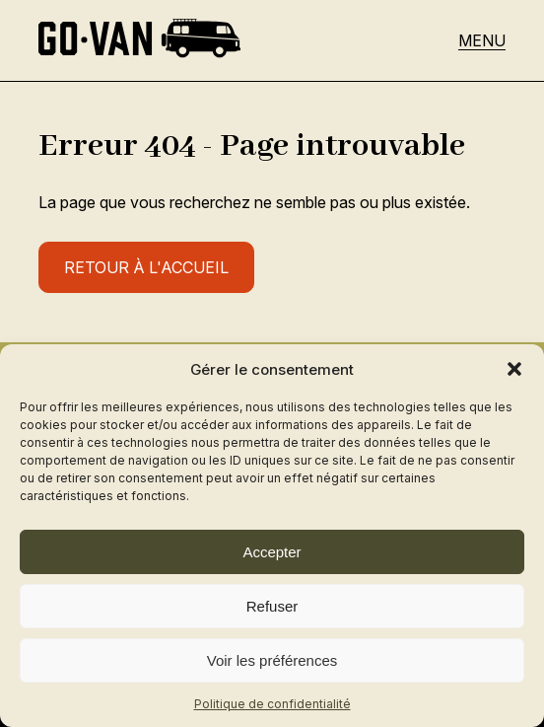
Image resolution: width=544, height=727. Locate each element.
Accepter (271, 552)
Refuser (272, 606)
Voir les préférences (272, 660)
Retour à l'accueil (146, 267)
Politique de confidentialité (272, 703)
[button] (514, 369)
